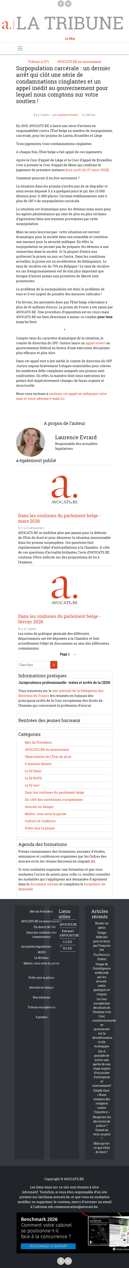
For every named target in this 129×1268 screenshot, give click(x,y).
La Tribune (69, 23)
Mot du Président (38, 742)
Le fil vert (32, 785)
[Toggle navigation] (20, 48)
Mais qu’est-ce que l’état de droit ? (102, 1147)
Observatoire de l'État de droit (48, 756)
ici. (93, 861)
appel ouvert (95, 343)
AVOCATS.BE (68, 924)
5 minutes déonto (38, 764)
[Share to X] (48, 411)
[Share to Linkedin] (64, 411)
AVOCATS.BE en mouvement (79, 61)
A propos (41, 1017)
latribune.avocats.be (54, 1197)
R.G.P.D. (67, 948)
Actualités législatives (36, 946)
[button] (81, 411)
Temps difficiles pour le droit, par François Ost (101, 941)
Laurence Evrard (67, 115)
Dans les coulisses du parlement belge (54, 792)
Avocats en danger (39, 806)
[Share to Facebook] (40, 411)
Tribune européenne (42, 1007)
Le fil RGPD (33, 778)
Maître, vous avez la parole (45, 814)
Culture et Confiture (40, 821)
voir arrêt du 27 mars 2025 (87, 170)
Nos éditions (41, 997)
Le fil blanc (33, 771)
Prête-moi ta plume (40, 828)
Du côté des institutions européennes (54, 799)
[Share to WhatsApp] (56, 411)
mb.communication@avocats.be (73, 1206)
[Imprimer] (89, 411)
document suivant (44, 884)
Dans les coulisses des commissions (41, 934)
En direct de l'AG (45, 927)
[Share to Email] (72, 411)
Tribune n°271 (38, 61)
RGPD (41, 952)
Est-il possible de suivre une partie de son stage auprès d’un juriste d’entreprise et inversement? (101, 1068)
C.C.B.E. (68, 942)
